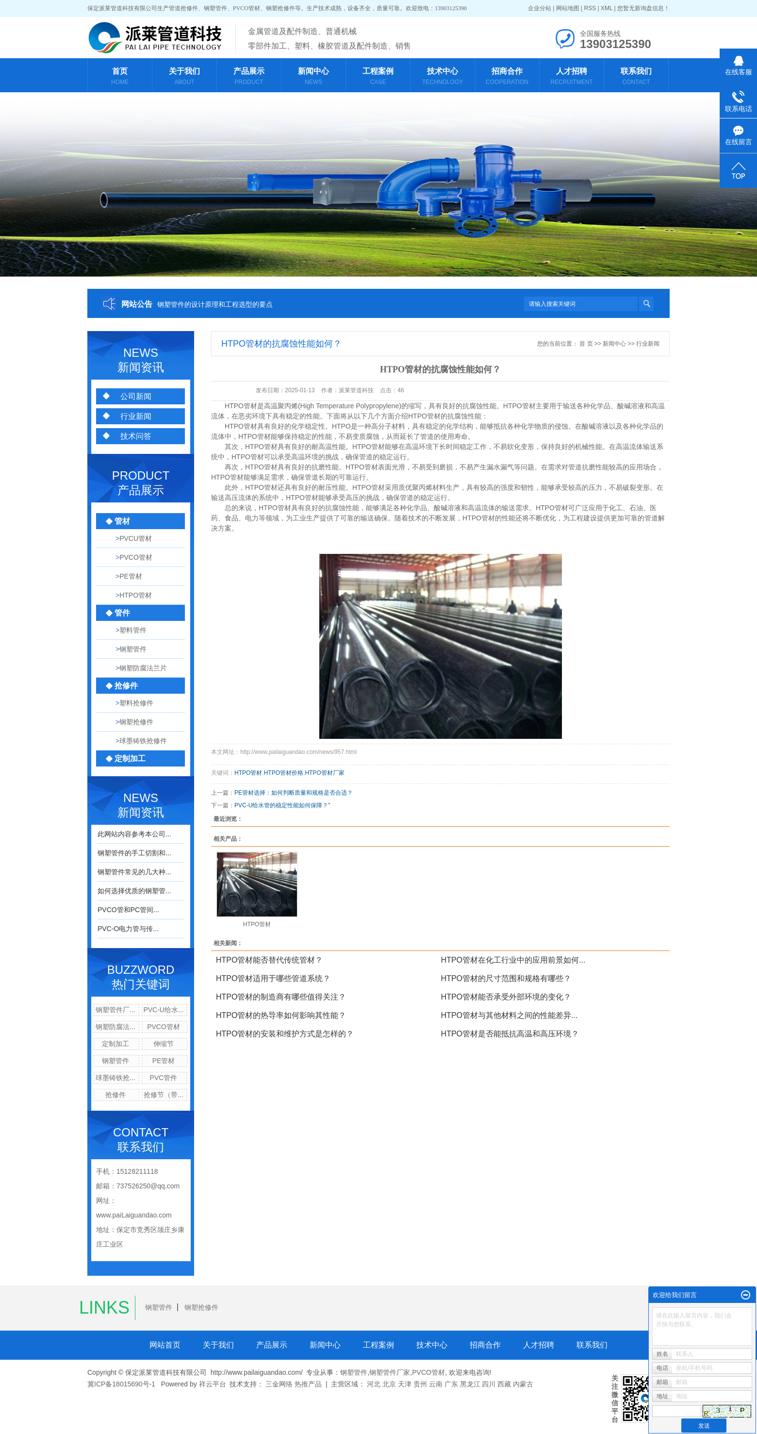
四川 (488, 1384)
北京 (389, 1384)
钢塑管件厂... (115, 1010)
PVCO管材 (163, 1027)
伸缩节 (163, 1044)
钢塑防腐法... (115, 1027)
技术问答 (135, 436)
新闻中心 (614, 343)
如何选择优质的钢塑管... (134, 891)
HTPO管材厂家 (324, 772)
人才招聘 (538, 1345)
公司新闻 (135, 396)
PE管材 (163, 1061)
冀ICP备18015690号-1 (121, 1384)
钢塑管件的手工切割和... (134, 853)
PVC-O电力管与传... (128, 929)
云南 (436, 1384)
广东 (451, 1384)
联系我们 (592, 1345)
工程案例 (378, 1345)
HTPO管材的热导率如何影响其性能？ (281, 1015)
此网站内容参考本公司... (134, 834)
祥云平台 (212, 1384)
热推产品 (308, 1384)
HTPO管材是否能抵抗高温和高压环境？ (510, 1034)
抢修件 (115, 1095)
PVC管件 (164, 1078)
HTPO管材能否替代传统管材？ (269, 960)
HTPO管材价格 (283, 772)
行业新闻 (135, 416)
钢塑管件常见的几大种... (134, 872)
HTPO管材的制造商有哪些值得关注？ (281, 997)
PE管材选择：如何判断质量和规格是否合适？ (293, 792)
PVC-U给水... (163, 1010)
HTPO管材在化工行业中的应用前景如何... (513, 960)
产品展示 (271, 1345)
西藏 (504, 1384)
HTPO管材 (241, 406)
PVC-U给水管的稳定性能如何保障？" (282, 805)
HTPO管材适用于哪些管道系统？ (273, 978)
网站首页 (165, 1345)
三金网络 (279, 1384)
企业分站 (539, 8)
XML (606, 8)
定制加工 (115, 1044)
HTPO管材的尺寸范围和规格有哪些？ (506, 978)
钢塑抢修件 (201, 1307)
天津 (404, 1384)
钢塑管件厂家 (389, 1372)
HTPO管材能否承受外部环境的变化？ (506, 997)
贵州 (420, 1384)
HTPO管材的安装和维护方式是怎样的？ (285, 1034)
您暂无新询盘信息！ (643, 8)
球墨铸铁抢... (115, 1078)
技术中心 (431, 1345)
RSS (590, 8)
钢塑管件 (115, 1061)
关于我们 (218, 1345)
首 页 (585, 343)
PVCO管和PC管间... (128, 910)
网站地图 (567, 8)
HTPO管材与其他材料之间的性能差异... (509, 1015)
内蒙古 (523, 1384)
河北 (373, 1384)
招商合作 (485, 1345)
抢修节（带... (163, 1095)
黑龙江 (470, 1384)
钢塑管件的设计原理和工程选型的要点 (215, 304)
